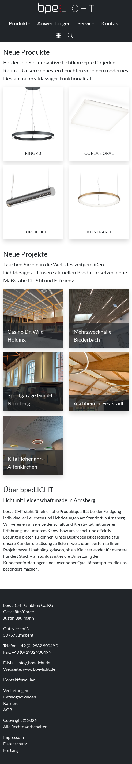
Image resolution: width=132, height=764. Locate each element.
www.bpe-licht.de (39, 669)
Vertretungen (15, 690)
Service (85, 23)
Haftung (10, 750)
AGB (7, 709)
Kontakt (110, 23)
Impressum (13, 737)
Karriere (10, 703)
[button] (58, 35)
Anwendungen (54, 23)
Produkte (19, 23)
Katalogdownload (19, 696)
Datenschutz (15, 743)
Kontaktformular (19, 679)
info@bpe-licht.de (33, 662)
